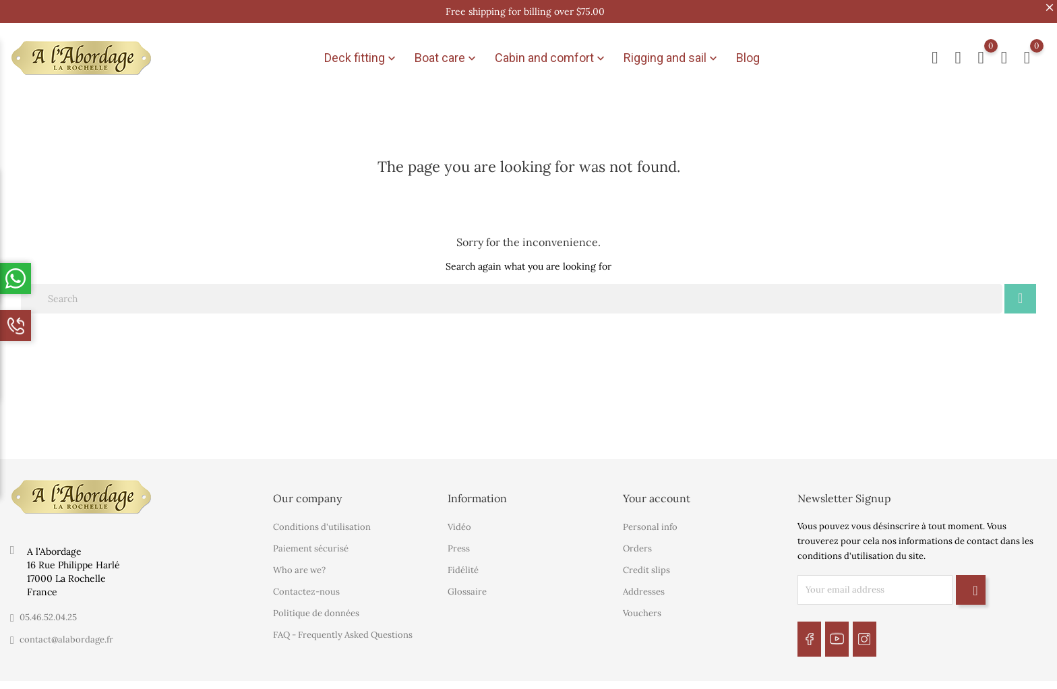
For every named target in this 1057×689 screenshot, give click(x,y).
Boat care (447, 52)
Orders (637, 538)
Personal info (650, 516)
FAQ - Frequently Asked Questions (343, 624)
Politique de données (316, 603)
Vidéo (459, 516)
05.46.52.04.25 (48, 606)
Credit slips (646, 560)
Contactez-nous (306, 581)
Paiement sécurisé (311, 538)
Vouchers (642, 603)
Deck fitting (361, 52)
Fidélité (463, 560)
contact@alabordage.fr (66, 628)
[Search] (511, 288)
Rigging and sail (672, 52)
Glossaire (467, 581)
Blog (748, 52)
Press (459, 538)
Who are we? (299, 560)
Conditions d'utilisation (322, 516)
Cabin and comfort (551, 52)
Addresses (644, 581)
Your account (656, 487)
